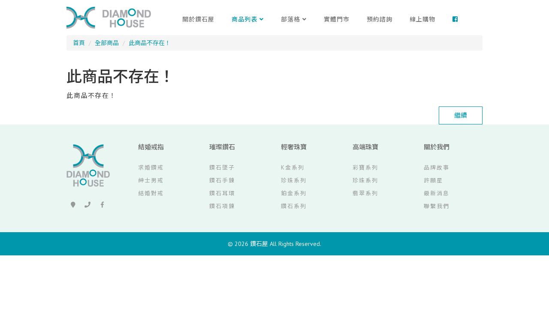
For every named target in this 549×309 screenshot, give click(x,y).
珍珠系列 (294, 180)
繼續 (460, 115)
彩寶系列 (365, 167)
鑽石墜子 (222, 167)
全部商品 (107, 43)
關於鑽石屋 (198, 19)
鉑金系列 (294, 193)
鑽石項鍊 (222, 206)
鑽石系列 (294, 206)
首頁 (79, 43)
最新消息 (436, 193)
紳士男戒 (151, 180)
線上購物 (422, 19)
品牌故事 (436, 167)
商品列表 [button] (248, 19)
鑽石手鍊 (222, 180)
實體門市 (337, 19)
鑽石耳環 (222, 193)
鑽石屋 (259, 244)
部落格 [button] (294, 19)
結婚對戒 (151, 193)
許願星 (433, 180)
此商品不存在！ (150, 43)
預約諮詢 (379, 19)
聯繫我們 (436, 206)
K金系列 (293, 167)
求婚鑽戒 (151, 167)
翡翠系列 (365, 193)
